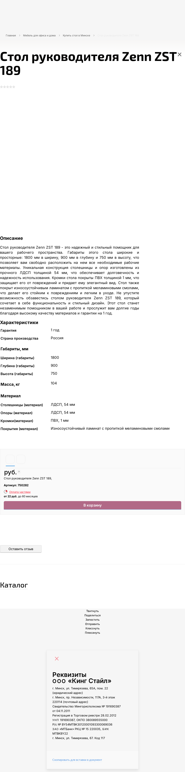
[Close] (57, 662)
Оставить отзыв (20, 552)
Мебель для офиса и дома (39, 35)
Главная (11, 35)
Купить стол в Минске (76, 35)
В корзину (92, 507)
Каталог (20, 586)
